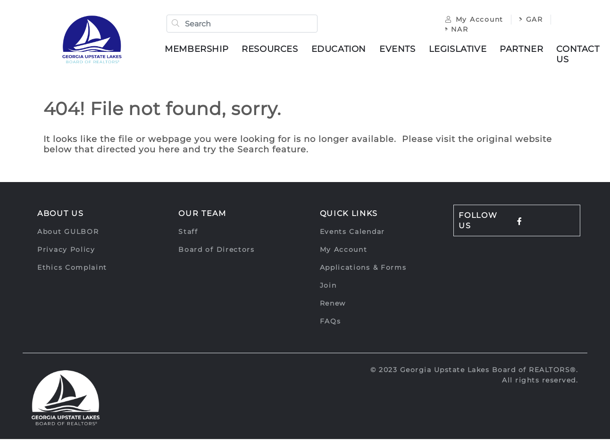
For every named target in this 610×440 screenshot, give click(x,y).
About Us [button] (60, 214)
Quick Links (349, 214)
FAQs (330, 322)
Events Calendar (352, 232)
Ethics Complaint (72, 268)
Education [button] (339, 49)
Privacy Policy (66, 250)
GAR (530, 20)
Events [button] (398, 49)
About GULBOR (68, 232)
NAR (456, 29)
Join (328, 286)
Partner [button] (522, 49)
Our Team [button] (202, 214)
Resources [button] (270, 49)
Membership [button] (197, 49)
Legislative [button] (459, 49)
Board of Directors (216, 250)
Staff (188, 232)
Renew (333, 304)
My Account (473, 20)
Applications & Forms (363, 268)
